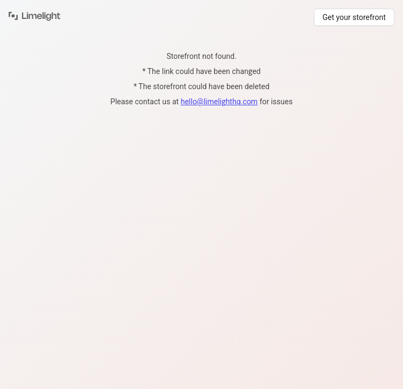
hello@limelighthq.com (218, 101)
